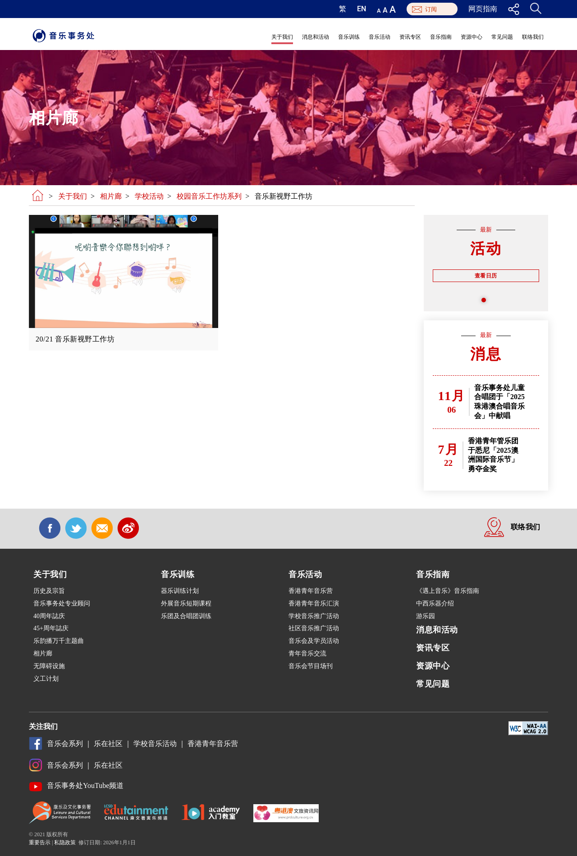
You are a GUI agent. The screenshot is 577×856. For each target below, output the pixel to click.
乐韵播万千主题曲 (58, 640)
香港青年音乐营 (310, 590)
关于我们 (282, 37)
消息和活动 (315, 37)
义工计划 (46, 678)
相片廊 (111, 196)
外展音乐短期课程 (186, 603)
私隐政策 (65, 842)
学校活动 (149, 196)
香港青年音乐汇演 (313, 603)
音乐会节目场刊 (310, 666)
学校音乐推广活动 (313, 616)
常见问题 (502, 37)
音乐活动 (379, 37)
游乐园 (425, 616)
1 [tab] (485, 302)
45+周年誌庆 (51, 628)
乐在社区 (108, 743)
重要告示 (39, 842)
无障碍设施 (49, 666)
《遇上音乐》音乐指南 (447, 590)
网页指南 (482, 9)
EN (361, 9)
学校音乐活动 (155, 743)
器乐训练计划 (180, 590)
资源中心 (471, 37)
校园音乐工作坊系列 (209, 196)
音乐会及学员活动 (313, 640)
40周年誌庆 (49, 616)
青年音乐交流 (307, 653)
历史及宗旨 (49, 590)
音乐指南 (441, 37)
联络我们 (533, 37)
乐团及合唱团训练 (186, 616)
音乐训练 (349, 37)
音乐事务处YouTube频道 (85, 785)
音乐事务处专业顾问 (61, 603)
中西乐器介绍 (435, 603)
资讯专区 (410, 37)
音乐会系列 (65, 743)
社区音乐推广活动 (313, 628)
